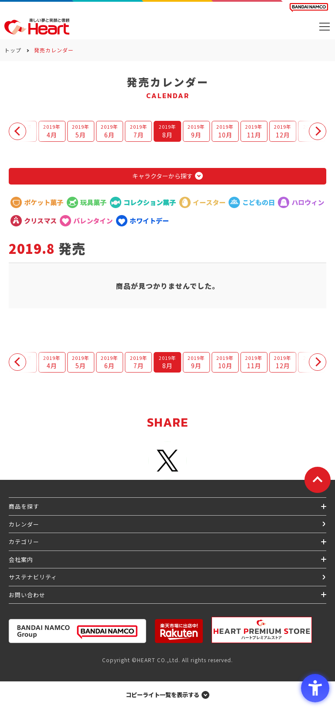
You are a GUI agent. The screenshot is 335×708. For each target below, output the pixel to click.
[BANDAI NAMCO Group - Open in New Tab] (77, 631)
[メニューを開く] (324, 26)
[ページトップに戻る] (317, 480)
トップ (12, 50)
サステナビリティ (33, 577)
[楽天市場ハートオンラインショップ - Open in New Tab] (179, 631)
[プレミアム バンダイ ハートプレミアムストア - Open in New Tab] (262, 630)
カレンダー (24, 524)
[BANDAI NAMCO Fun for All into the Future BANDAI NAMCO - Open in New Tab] (309, 7)
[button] (17, 131)
